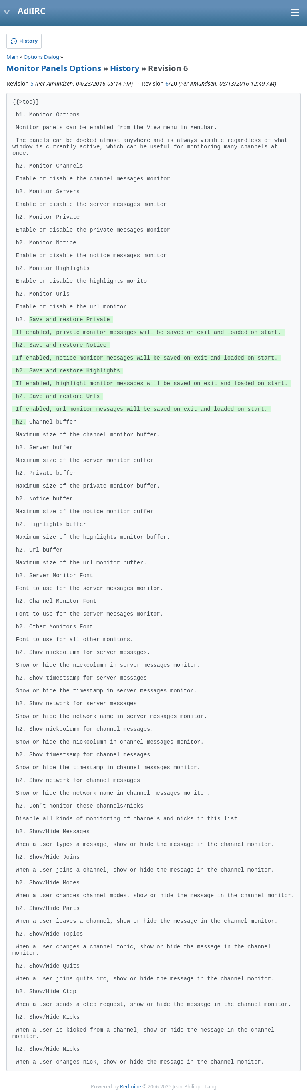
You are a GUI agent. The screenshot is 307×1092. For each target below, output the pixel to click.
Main (12, 56)
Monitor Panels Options (53, 68)
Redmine (130, 1086)
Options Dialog (41, 56)
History (124, 68)
